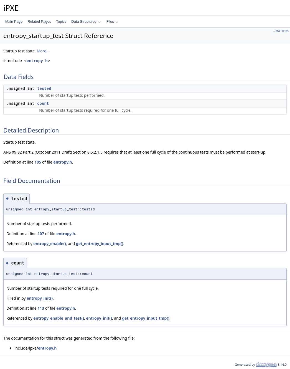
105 (37, 162)
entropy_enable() (49, 243)
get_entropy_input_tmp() (99, 243)
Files (112, 21)
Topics (61, 21)
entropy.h (37, 60)
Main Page (13, 21)
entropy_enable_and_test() (58, 318)
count (43, 103)
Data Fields (281, 31)
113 (40, 308)
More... (43, 51)
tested (44, 88)
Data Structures (86, 21)
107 (40, 233)
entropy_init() (40, 298)
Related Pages (39, 21)
